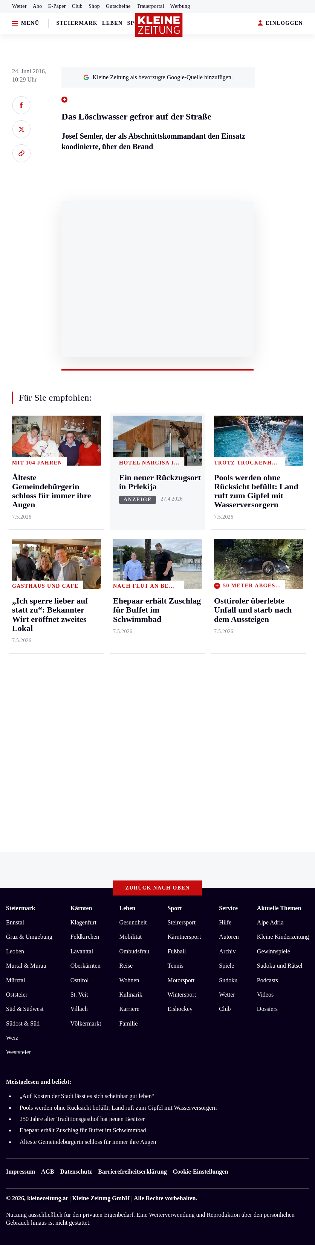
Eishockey (180, 1009)
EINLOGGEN (280, 23)
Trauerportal (150, 6)
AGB (47, 1171)
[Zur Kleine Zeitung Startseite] (159, 25)
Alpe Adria (270, 922)
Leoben (15, 951)
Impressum (20, 1171)
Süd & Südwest (25, 1009)
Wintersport (181, 994)
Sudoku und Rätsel (280, 965)
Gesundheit (133, 922)
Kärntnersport (184, 936)
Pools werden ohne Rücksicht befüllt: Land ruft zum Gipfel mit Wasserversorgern (118, 1107)
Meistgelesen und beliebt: (38, 1082)
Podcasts (267, 980)
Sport (174, 908)
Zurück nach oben (157, 888)
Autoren (229, 936)
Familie (128, 1023)
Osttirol (79, 980)
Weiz (12, 1038)
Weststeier (18, 1052)
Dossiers (267, 1009)
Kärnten (81, 908)
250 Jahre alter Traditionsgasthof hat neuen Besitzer (82, 1119)
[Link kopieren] (21, 153)
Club (77, 6)
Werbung (180, 6)
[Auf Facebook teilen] (21, 105)
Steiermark (77, 23)
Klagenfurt (83, 922)
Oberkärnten (85, 965)
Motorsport (180, 980)
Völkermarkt (85, 1023)
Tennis (175, 965)
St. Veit (79, 994)
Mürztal (15, 980)
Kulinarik (130, 994)
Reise (126, 965)
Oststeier (17, 994)
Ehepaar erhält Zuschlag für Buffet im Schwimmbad (83, 1130)
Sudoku (228, 980)
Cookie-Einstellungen (200, 1171)
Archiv (227, 951)
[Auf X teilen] (21, 129)
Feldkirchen (84, 936)
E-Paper (57, 6)
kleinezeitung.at (47, 1198)
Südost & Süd (23, 1023)
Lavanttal (81, 951)
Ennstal (15, 922)
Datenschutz (76, 1171)
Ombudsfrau (134, 951)
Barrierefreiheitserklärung (132, 1171)
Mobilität (130, 936)
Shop (94, 6)
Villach (79, 1009)
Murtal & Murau (26, 965)
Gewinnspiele (273, 951)
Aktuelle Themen (279, 908)
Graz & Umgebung (29, 936)
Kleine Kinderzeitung (283, 936)
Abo (37, 6)
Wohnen (129, 980)
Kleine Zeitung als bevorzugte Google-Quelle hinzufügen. (157, 77)
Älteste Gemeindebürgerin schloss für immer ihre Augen (88, 1142)
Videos (265, 994)
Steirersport (181, 922)
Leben (112, 23)
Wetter (19, 6)
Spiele (226, 965)
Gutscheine (118, 6)
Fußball (176, 951)
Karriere (129, 1009)
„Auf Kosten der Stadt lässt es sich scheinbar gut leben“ (87, 1096)
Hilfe (225, 922)
